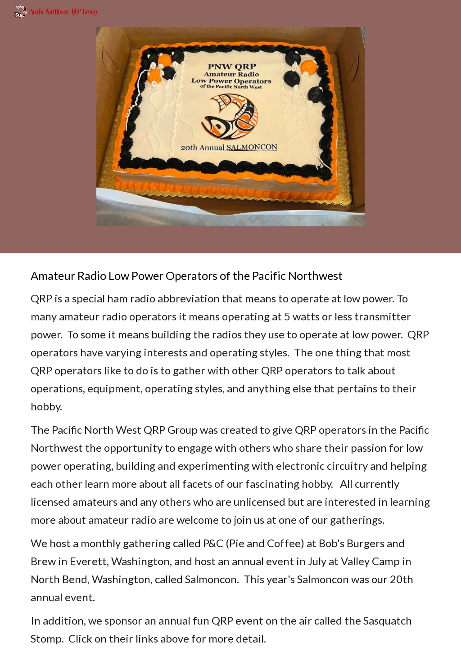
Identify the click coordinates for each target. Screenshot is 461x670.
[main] (230, 461)
